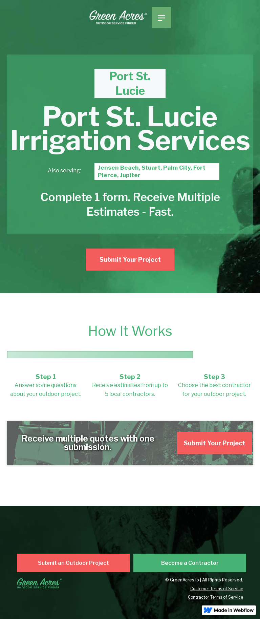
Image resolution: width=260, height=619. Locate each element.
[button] (161, 17)
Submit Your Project (130, 259)
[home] (120, 18)
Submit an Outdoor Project (73, 563)
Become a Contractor (190, 563)
